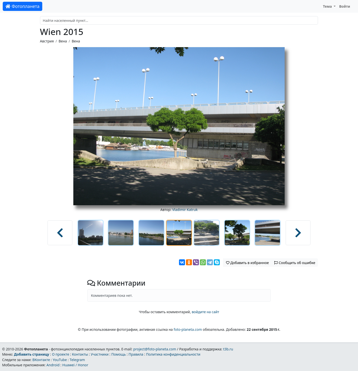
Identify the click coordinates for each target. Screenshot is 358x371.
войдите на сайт (205, 311)
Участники (100, 354)
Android (53, 365)
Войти (344, 6)
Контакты (80, 354)
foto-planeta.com (188, 329)
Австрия (47, 41)
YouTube (60, 359)
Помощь (118, 354)
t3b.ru (228, 349)
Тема (328, 6)
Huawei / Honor (75, 365)
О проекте (60, 354)
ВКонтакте (41, 359)
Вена (63, 41)
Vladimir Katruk (185, 209)
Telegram (77, 359)
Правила (136, 354)
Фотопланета (22, 6)
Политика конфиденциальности (173, 354)
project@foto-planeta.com (154, 349)
